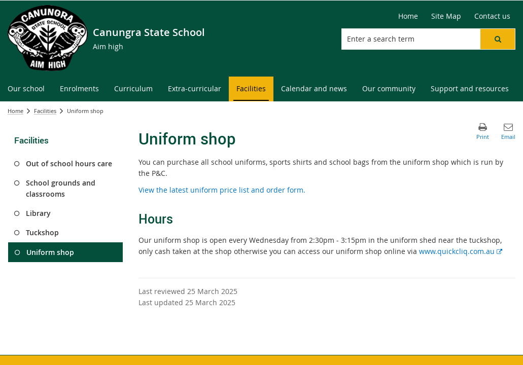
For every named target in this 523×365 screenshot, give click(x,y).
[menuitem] (26, 89)
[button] (497, 39)
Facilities (45, 111)
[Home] (408, 16)
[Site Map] (446, 16)
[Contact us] (492, 16)
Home (15, 111)
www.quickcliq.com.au (460, 251)
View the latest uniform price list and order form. (221, 190)
